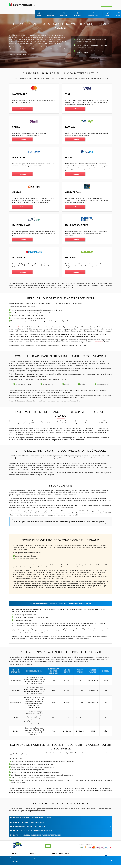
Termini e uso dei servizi (58, 855)
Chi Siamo (12, 853)
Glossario (32, 855)
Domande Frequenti (35, 853)
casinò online (99, 338)
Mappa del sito (13, 855)
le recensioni (17, 324)
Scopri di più (14, 861)
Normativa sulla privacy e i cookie (61, 853)
